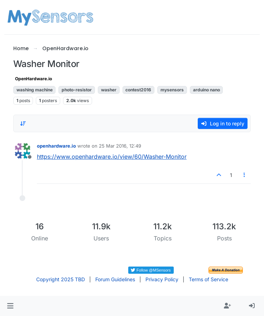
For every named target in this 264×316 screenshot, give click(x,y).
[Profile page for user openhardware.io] (22, 150)
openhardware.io (56, 146)
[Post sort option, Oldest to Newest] (22, 123)
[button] (10, 306)
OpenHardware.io (33, 78)
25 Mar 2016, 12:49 (120, 146)
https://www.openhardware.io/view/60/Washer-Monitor (112, 156)
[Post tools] (244, 175)
